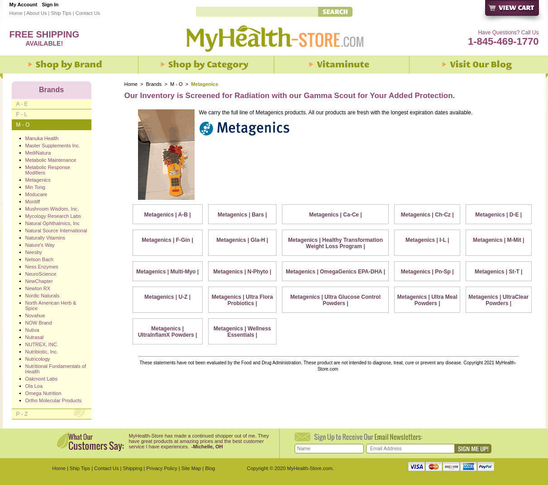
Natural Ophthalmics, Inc (52, 223)
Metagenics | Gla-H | (242, 240)
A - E (22, 104)
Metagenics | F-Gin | (167, 240)
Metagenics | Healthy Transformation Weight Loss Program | (335, 243)
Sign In (50, 4)
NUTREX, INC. (41, 344)
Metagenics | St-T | (498, 271)
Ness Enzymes (41, 266)
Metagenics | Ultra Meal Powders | (427, 300)
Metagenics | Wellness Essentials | (242, 331)
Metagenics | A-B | (167, 215)
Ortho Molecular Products (53, 400)
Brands (154, 84)
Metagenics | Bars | (242, 215)
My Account (24, 4)
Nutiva (32, 330)
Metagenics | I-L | (427, 240)
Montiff (32, 201)
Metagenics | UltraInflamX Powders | (167, 331)
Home (16, 13)
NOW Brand (38, 322)
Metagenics (38, 180)
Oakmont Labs (41, 378)
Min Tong (35, 187)
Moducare (36, 194)
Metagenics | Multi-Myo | (167, 271)
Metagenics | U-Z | (167, 297)
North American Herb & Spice (50, 305)
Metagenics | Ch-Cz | (427, 215)
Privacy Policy (161, 468)
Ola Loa (34, 386)
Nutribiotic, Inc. (41, 351)
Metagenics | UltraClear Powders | (498, 300)
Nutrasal (34, 337)
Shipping (132, 468)
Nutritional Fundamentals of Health (55, 368)
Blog (210, 468)
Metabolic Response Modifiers (48, 170)
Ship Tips (61, 13)
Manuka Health (42, 138)
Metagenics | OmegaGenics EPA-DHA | (335, 271)
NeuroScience (41, 274)
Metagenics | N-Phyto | (242, 271)
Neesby (33, 252)
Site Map (191, 468)
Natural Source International (56, 230)
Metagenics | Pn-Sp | (427, 271)
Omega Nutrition (43, 393)
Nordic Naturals (42, 295)
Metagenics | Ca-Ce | (335, 215)
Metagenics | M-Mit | (498, 240)
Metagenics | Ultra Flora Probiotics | (242, 300)
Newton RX (38, 288)
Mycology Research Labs (53, 216)
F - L (22, 114)
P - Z (22, 414)
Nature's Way (40, 245)
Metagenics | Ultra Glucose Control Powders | (336, 300)
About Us (36, 13)
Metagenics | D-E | (498, 215)
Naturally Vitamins (45, 237)
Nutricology (37, 359)
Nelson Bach (39, 259)
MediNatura (38, 152)
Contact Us (88, 13)
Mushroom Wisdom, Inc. (52, 209)
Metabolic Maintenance (50, 160)
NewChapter (39, 281)
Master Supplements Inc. (53, 145)
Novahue (35, 315)
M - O (176, 84)
